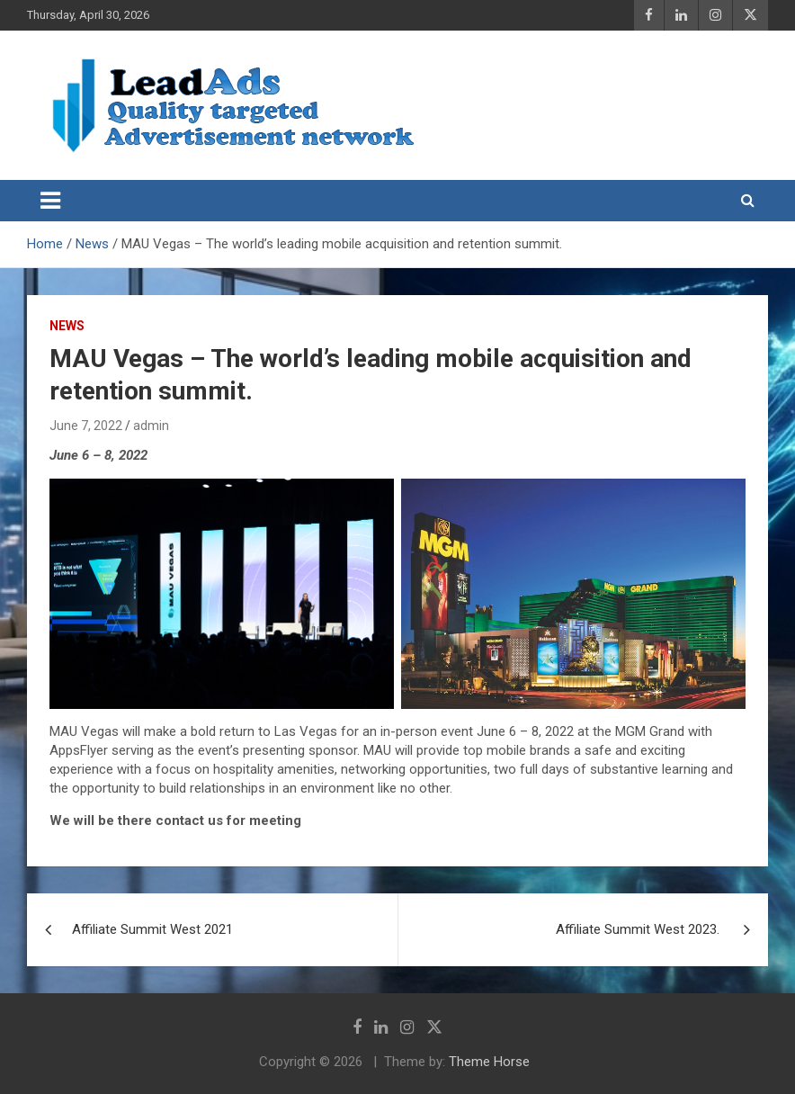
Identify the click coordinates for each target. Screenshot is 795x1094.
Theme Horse (489, 1062)
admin (151, 425)
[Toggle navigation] (50, 200)
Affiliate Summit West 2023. (639, 929)
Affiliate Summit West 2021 (152, 929)
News (67, 325)
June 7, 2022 (85, 425)
